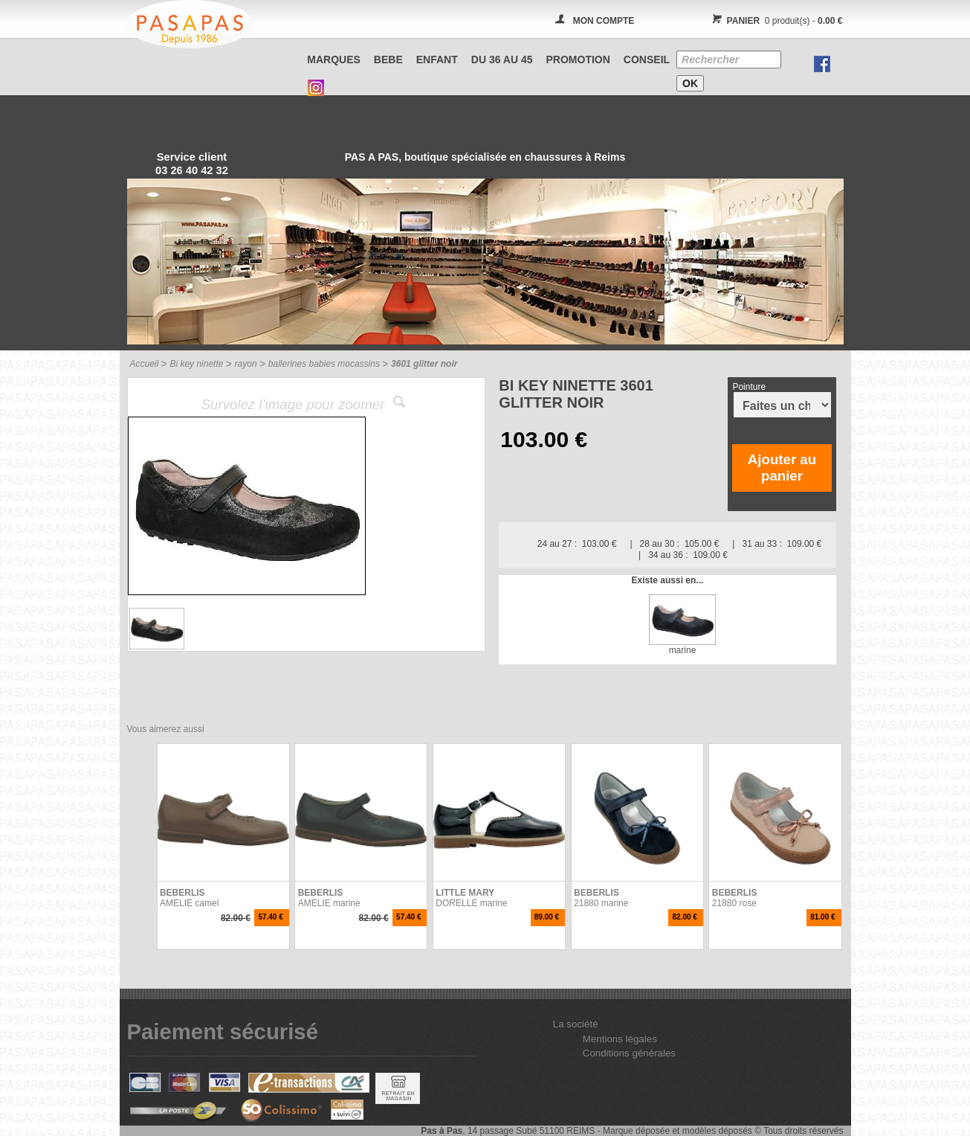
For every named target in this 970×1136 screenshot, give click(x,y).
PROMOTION (578, 59)
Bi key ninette (196, 364)
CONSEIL (647, 59)
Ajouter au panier (782, 468)
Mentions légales (620, 1038)
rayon (246, 364)
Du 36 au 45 (502, 59)
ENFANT (437, 59)
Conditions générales (629, 1053)
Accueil (144, 364)
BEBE (388, 59)
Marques (333, 59)
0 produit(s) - (775, 21)
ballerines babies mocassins (324, 364)
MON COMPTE (604, 21)
